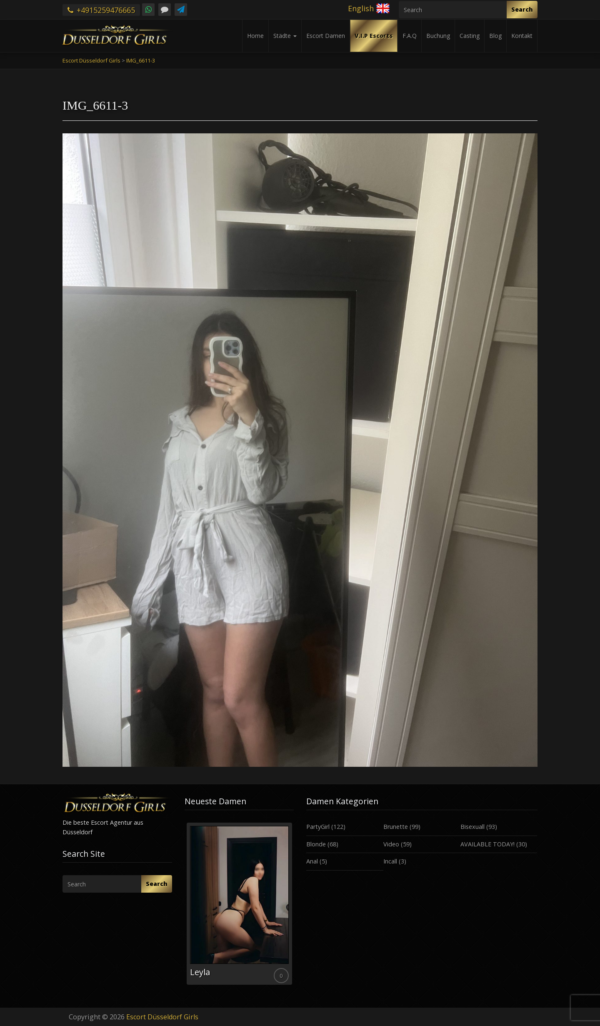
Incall (390, 861)
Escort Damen (325, 36)
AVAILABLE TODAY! (487, 844)
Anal (312, 861)
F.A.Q (409, 36)
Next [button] (293, 906)
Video (391, 844)
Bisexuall (472, 827)
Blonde (316, 844)
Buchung (438, 36)
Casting (470, 36)
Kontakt (521, 36)
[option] (239, 904)
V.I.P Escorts (374, 36)
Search (522, 9)
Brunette (395, 827)
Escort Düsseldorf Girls (162, 1016)
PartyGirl (318, 827)
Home (255, 36)
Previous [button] (184, 906)
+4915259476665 (101, 10)
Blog (495, 36)
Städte (285, 36)
